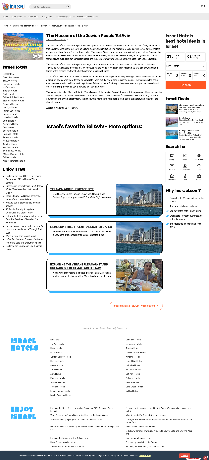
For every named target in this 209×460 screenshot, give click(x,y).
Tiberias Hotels (10, 90)
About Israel (33, 17)
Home (5, 17)
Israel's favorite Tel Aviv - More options (136, 306)
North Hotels (9, 94)
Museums (172, 177)
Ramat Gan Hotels (11, 111)
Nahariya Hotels (10, 117)
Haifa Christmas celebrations (63, 442)
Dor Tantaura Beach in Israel (138, 438)
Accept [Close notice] (184, 456)
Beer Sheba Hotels (12, 150)
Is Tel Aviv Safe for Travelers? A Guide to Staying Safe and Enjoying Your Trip (24, 241)
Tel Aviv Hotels (10, 81)
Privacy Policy (106, 328)
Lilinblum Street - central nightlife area (81, 227)
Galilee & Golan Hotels (13, 97)
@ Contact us (120, 328)
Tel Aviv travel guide (57, 39)
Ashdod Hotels (10, 144)
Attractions (199, 156)
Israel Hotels (16, 17)
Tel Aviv (43, 26)
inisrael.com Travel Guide (24, 26)
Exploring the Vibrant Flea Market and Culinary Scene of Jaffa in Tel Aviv (79, 266)
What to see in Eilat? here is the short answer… (147, 415)
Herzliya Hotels (10, 107)
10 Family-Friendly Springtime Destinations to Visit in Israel (20, 211)
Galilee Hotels (9, 157)
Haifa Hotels (9, 87)
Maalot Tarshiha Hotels (14, 161)
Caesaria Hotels (10, 114)
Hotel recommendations (87, 17)
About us (93, 328)
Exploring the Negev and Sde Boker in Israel (69, 438)
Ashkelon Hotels (11, 141)
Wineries (199, 177)
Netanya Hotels (10, 104)
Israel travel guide (63, 17)
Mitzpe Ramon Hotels (13, 154)
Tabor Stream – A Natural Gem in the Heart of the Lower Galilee (23, 198)
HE (202, 5)
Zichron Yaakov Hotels (13, 100)
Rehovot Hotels (10, 137)
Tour (185, 177)
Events (172, 167)
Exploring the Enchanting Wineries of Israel (145, 446)
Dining (172, 156)
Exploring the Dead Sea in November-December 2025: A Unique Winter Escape (24, 180)
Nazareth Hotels (11, 124)
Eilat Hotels (8, 74)
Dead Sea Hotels (11, 77)
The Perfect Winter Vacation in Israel (67, 446)
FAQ (199, 167)
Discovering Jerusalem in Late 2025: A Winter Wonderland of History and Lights (24, 190)
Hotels (185, 156)
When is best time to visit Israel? (21, 236)
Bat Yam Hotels (10, 131)
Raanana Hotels (10, 134)
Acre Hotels (8, 127)
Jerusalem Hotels (11, 84)
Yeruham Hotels (10, 147)
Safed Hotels (9, 121)
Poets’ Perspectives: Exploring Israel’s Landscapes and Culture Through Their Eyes (24, 230)
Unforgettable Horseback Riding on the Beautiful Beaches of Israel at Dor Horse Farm (24, 220)
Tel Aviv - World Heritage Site (72, 189)
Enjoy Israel (47, 17)
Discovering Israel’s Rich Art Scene (141, 442)
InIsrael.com (104, 323)
